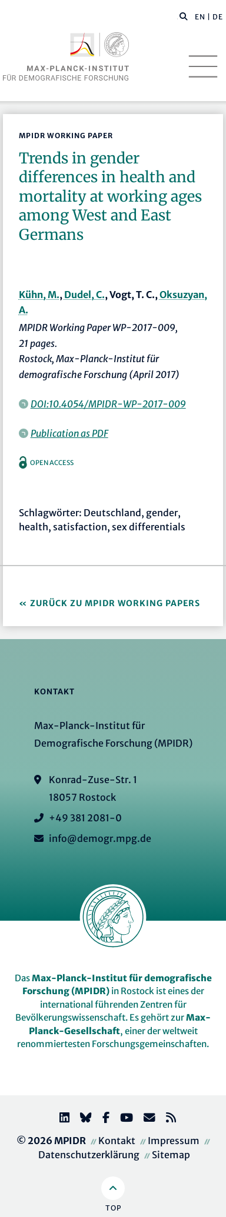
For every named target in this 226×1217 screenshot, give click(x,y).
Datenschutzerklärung (88, 1155)
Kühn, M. (39, 294)
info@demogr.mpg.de (100, 838)
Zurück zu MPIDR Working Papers (115, 603)
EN (200, 16)
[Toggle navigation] (203, 66)
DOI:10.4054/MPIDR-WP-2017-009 (108, 404)
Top (113, 1207)
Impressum (174, 1140)
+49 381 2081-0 (85, 818)
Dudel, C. (84, 294)
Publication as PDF (69, 433)
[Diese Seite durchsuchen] (177, 17)
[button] (184, 16)
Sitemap (171, 1155)
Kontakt (116, 1140)
